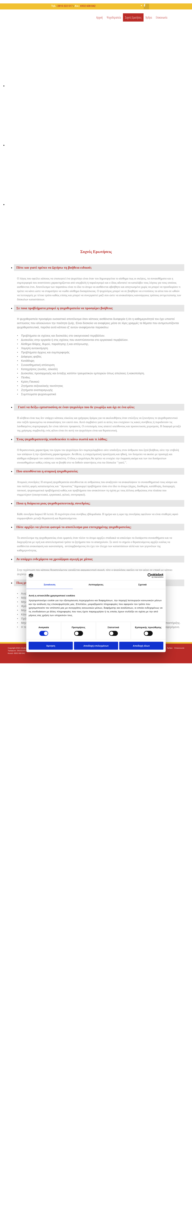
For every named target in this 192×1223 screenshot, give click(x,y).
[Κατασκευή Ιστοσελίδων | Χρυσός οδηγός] (10, 658)
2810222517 (22, 651)
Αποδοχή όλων (141, 645)
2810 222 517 (65, 5)
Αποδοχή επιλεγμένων (96, 645)
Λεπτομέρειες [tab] (96, 584)
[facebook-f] (144, 5)
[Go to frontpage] (17, 22)
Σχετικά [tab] (142, 584)
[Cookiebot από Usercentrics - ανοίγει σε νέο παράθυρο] (149, 575)
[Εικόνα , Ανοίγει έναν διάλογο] (99, 86)
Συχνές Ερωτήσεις (133, 17)
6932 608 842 (88, 5)
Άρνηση (50, 645)
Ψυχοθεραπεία (114, 17)
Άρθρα (149, 17)
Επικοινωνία (161, 17)
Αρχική (99, 17)
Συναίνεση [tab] (49, 584)
